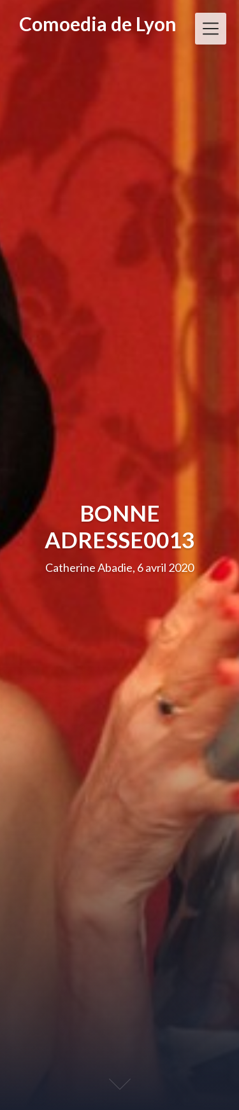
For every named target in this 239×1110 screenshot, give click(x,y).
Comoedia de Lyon (98, 23)
